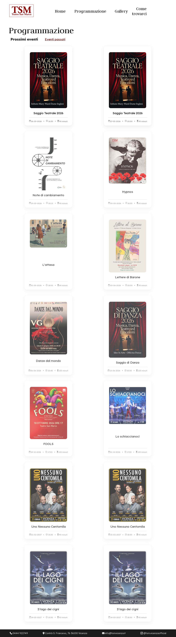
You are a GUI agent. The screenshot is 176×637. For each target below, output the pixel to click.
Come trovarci (139, 11)
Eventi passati (55, 39)
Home (60, 11)
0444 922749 (19, 633)
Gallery (121, 11)
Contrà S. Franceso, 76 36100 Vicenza (65, 633)
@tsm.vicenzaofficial (153, 633)
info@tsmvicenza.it (114, 633)
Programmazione (90, 11)
